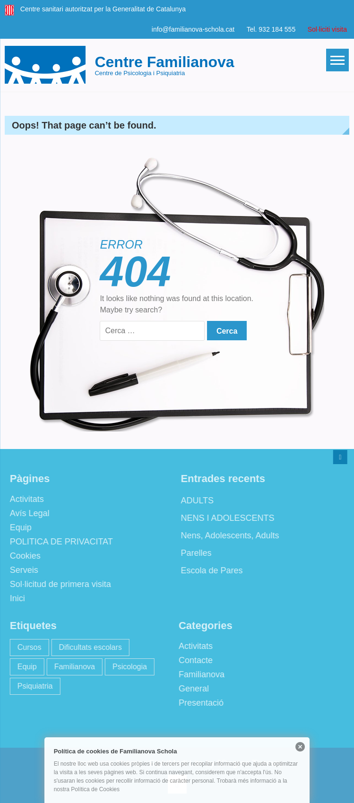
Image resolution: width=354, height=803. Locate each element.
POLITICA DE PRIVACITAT (58, 541)
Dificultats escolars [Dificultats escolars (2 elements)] (87, 647)
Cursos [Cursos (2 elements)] (27, 647)
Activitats (24, 499)
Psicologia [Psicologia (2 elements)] (127, 667)
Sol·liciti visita (327, 29)
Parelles (193, 553)
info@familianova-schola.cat (193, 29)
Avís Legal (27, 513)
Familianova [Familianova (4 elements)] (72, 667)
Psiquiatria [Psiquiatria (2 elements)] (32, 686)
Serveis (21, 570)
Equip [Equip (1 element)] (24, 667)
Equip (18, 527)
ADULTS (194, 500)
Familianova (199, 674)
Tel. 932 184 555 (271, 29)
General (191, 688)
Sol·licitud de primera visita (57, 584)
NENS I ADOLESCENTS (224, 518)
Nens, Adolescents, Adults (227, 535)
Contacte (193, 660)
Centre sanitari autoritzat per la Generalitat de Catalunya (103, 9)
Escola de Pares (209, 570)
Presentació (198, 703)
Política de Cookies (95, 789)
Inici (14, 598)
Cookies (22, 556)
